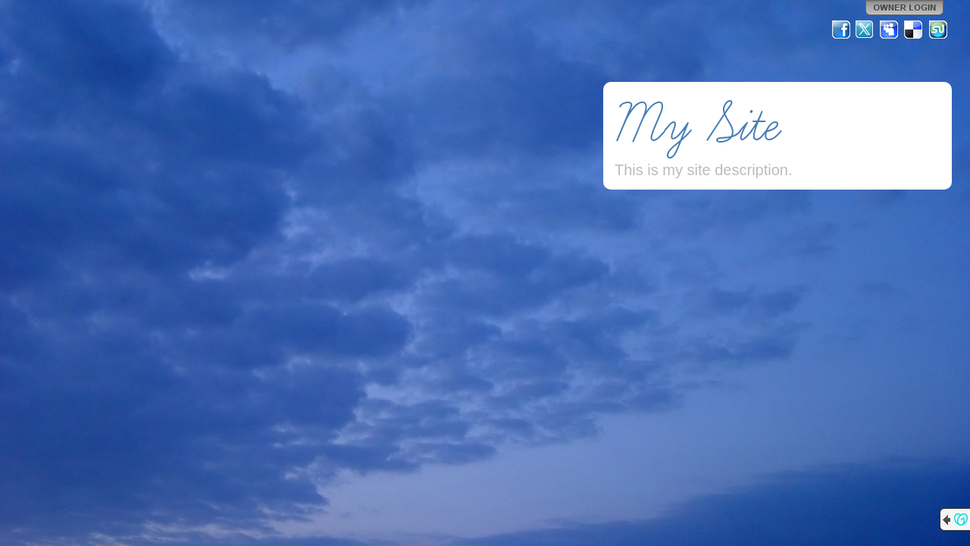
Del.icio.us (914, 29)
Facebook (841, 29)
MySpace (889, 29)
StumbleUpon (938, 29)
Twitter (865, 29)
